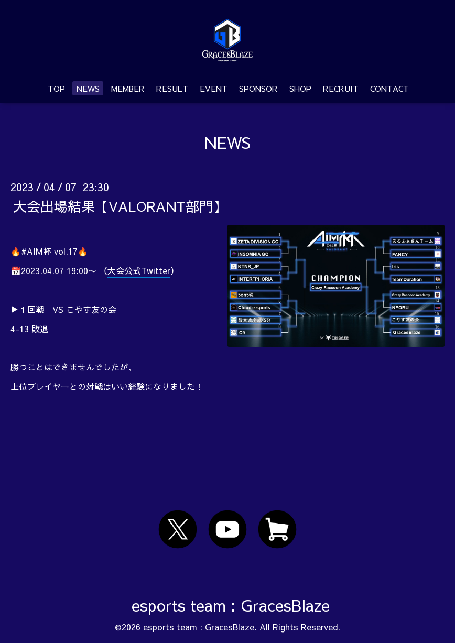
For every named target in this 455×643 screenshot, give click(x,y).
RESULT (172, 88)
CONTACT (389, 88)
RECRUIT (341, 88)
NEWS (88, 88)
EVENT (214, 88)
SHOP (300, 88)
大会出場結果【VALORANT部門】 (119, 205)
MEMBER (128, 88)
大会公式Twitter (138, 270)
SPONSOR (258, 88)
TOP (56, 88)
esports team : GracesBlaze (231, 605)
